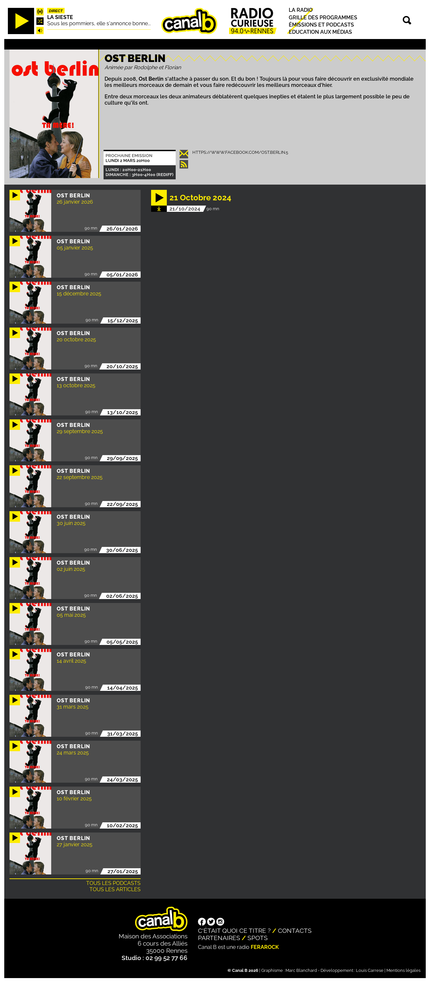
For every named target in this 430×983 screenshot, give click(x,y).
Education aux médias (320, 32)
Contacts (295, 930)
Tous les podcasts (113, 883)
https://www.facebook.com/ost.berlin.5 (240, 152)
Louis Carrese (369, 970)
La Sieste (60, 17)
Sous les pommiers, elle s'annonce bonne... (99, 23)
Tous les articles (115, 889)
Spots (257, 937)
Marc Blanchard (301, 970)
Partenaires (219, 937)
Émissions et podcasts (321, 25)
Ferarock (265, 947)
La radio (301, 10)
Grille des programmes (323, 17)
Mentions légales (403, 970)
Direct (56, 11)
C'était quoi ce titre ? (234, 930)
